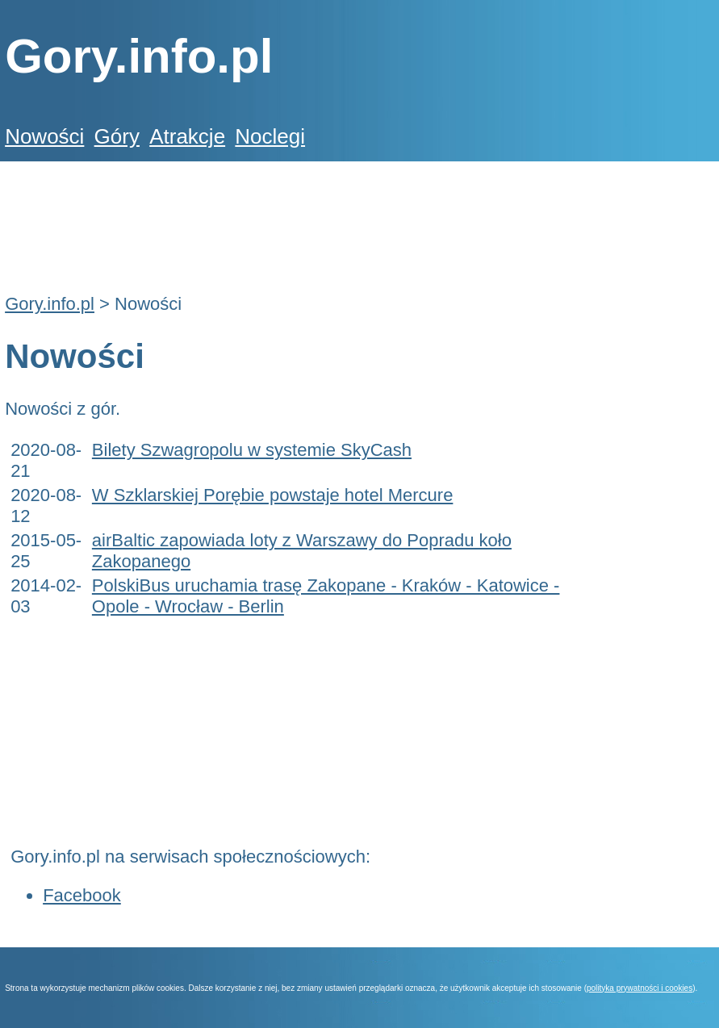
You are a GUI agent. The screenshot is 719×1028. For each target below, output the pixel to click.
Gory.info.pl (49, 304)
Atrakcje (187, 136)
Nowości (44, 136)
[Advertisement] (298, 218)
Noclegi (270, 136)
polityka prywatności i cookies (639, 988)
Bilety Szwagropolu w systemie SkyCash (252, 450)
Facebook (82, 895)
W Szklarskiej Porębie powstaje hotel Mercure (273, 495)
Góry (117, 136)
